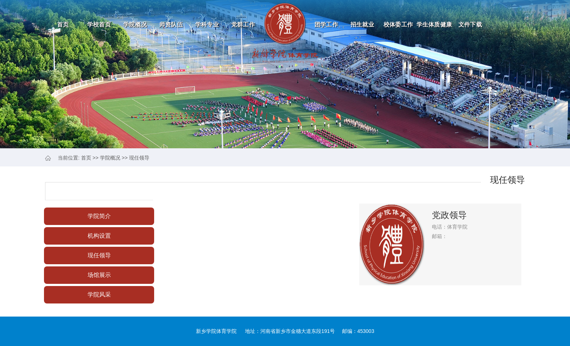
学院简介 (99, 216)
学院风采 (99, 294)
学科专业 (207, 24)
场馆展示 (99, 275)
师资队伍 (171, 24)
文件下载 (470, 24)
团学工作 (326, 24)
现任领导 (139, 158)
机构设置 (99, 236)
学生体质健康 (434, 24)
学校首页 (99, 24)
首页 (63, 24)
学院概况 (135, 24)
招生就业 (362, 24)
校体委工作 (398, 24)
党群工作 (243, 24)
